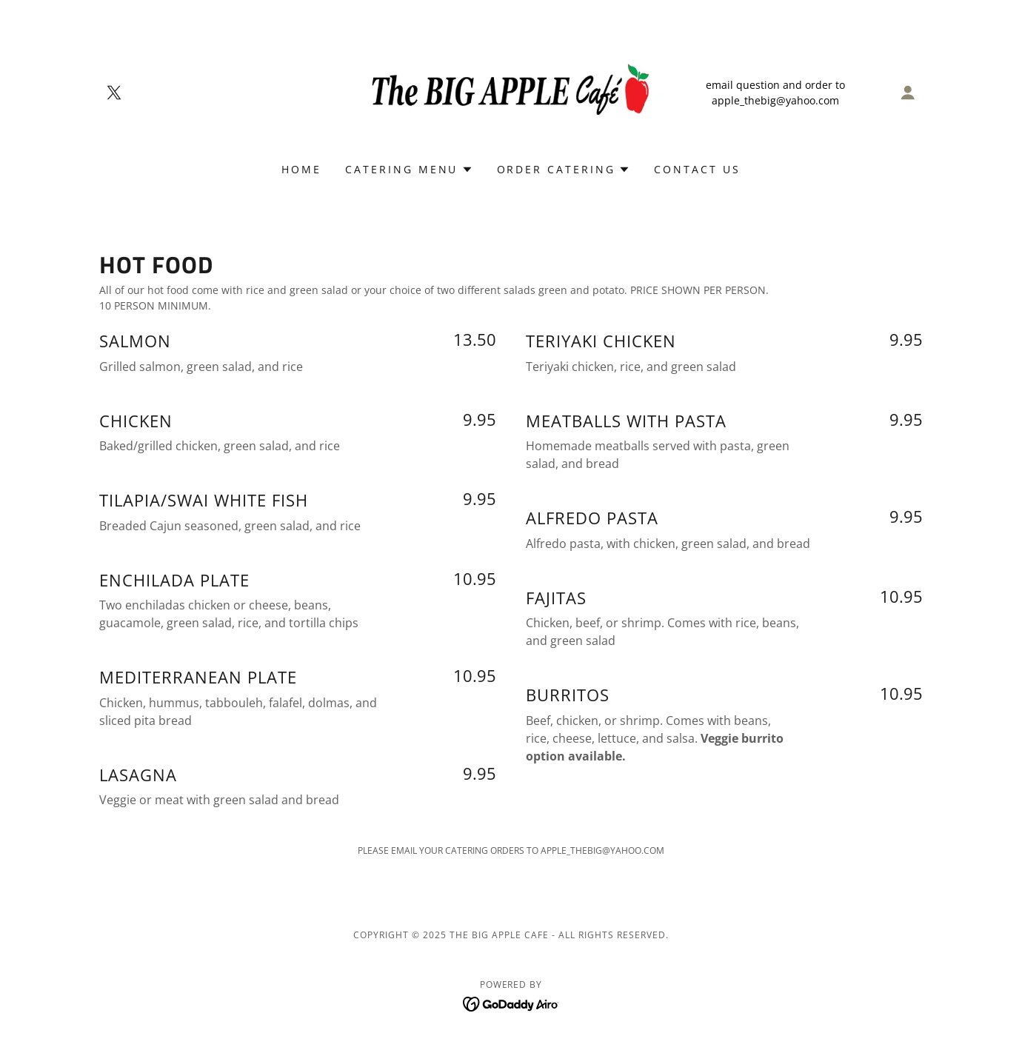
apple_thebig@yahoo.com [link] (775, 100)
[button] (908, 92)
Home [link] (301, 169)
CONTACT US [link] (697, 169)
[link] (114, 92)
